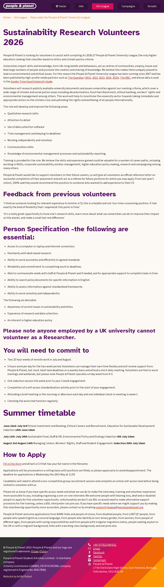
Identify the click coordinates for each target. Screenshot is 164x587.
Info (81, 6)
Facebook (98, 552)
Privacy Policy (39, 551)
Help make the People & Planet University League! (60, 17)
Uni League (102, 6)
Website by (17, 576)
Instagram (99, 560)
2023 (101, 78)
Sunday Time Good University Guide (31, 81)
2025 (115, 78)
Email (96, 548)
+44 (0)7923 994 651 (104, 545)
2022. (95, 78)
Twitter (97, 556)
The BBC (125, 78)
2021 (88, 78)
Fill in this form (12, 464)
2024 (108, 78)
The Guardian (76, 78)
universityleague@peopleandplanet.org (119, 507)
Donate (152, 6)
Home (7, 17)
